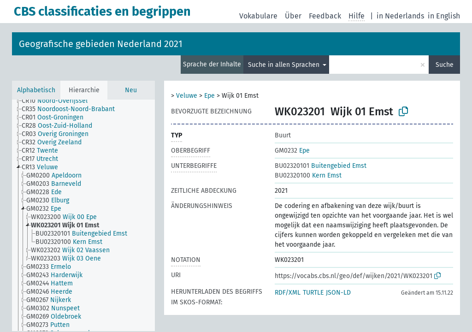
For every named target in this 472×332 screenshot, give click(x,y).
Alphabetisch (36, 90)
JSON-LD (338, 292)
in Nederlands (400, 16)
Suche (445, 65)
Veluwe (186, 96)
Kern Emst (308, 175)
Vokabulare (258, 16)
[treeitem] (58, 101)
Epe (209, 96)
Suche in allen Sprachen (284, 65)
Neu (131, 90)
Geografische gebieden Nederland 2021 (101, 43)
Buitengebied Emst (320, 166)
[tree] (83, 215)
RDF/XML (288, 292)
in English (444, 16)
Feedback (325, 16)
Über (293, 16)
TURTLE (313, 292)
